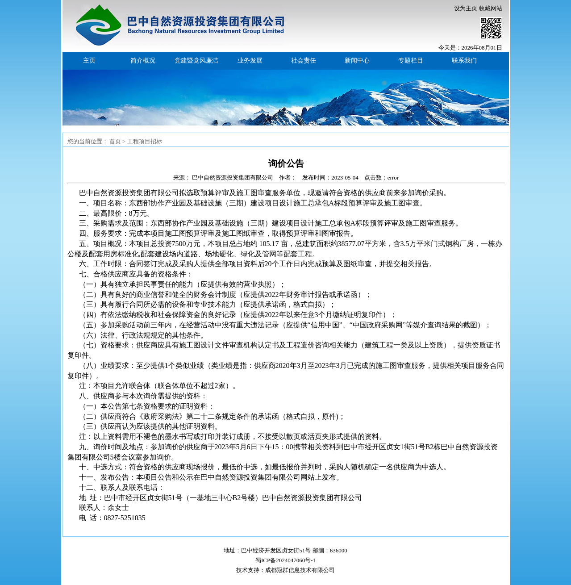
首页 (115, 141)
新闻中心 (357, 60)
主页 (89, 60)
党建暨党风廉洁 (196, 60)
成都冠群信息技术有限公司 (300, 570)
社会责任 (303, 60)
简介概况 (142, 60)
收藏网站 (490, 8)
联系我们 (464, 60)
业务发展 (250, 60)
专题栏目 (410, 60)
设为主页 (465, 8)
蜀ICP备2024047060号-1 (285, 560)
